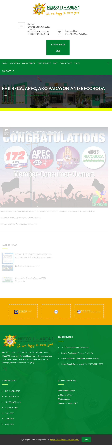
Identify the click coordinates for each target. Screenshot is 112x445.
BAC (55, 63)
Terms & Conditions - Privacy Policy (64, 440)
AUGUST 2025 (11, 407)
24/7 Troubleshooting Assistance (75, 347)
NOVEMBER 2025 (12, 391)
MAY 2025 (9, 424)
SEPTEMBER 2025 (13, 402)
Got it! (86, 440)
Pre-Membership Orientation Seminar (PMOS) (80, 358)
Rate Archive (44, 63)
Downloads (66, 63)
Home (5, 63)
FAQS (77, 63)
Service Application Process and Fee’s (77, 353)
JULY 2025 (9, 413)
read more (39, 362)
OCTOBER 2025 (12, 396)
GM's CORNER (28, 63)
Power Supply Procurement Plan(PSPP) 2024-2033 (82, 364)
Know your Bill (58, 47)
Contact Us (8, 71)
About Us (15, 63)
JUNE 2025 (9, 419)
